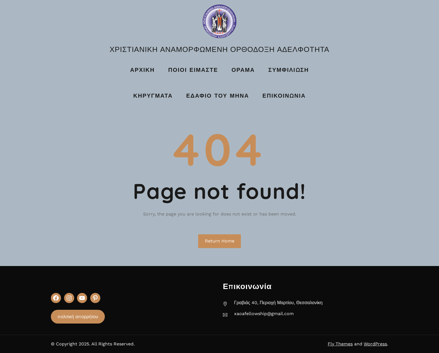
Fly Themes (340, 344)
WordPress (375, 344)
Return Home (219, 241)
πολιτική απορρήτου (77, 316)
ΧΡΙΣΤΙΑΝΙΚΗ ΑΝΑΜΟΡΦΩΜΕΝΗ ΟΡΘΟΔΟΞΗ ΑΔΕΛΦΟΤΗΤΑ (219, 49)
